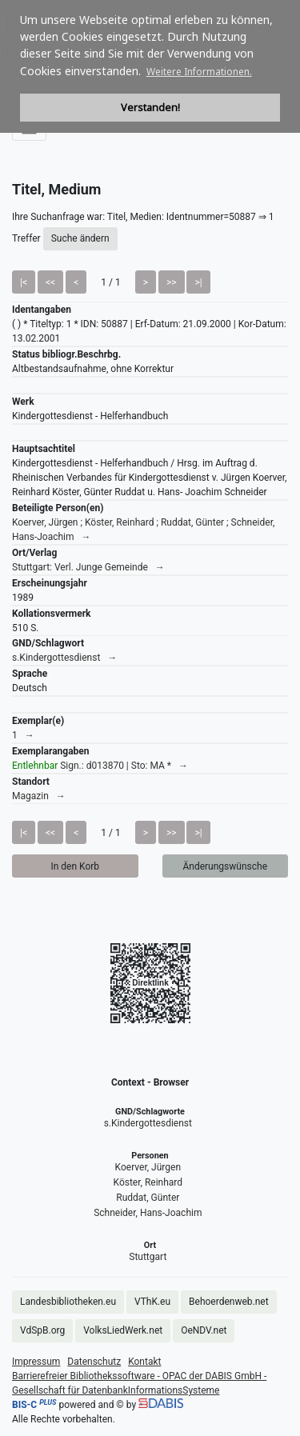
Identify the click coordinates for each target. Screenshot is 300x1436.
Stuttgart (147, 1256)
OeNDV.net (203, 1330)
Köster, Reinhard (148, 1182)
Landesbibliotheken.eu (68, 1301)
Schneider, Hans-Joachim (148, 1212)
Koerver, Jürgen (148, 1167)
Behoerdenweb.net (229, 1301)
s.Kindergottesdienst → (64, 657)
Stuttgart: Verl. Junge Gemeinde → (88, 567)
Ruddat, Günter (147, 1197)
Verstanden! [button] (150, 107)
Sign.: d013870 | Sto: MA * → (100, 765)
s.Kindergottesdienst (148, 1123)
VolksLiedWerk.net (122, 1330)
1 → (23, 735)
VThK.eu (152, 1301)
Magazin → (39, 796)
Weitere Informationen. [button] (199, 71)
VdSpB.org (42, 1330)
